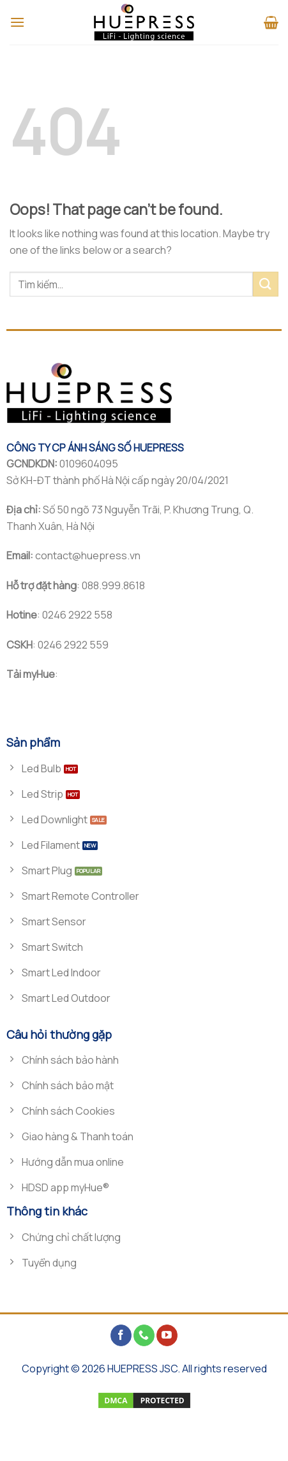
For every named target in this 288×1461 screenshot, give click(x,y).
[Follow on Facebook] (121, 1335)
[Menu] (17, 22)
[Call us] (144, 1335)
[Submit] (265, 284)
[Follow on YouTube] (167, 1335)
